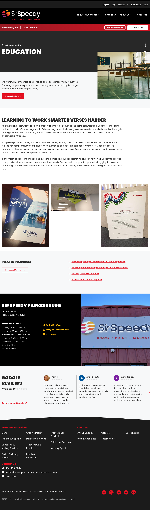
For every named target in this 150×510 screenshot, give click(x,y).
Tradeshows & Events (33, 446)
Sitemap (62, 491)
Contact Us (136, 4)
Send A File (137, 27)
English (106, 4)
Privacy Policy (7, 491)
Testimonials (108, 438)
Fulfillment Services (61, 442)
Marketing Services (36, 438)
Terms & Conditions (23, 491)
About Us (124, 14)
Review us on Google (13, 403)
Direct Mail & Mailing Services (10, 446)
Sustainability (133, 432)
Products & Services (86, 14)
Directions (49, 334)
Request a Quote (115, 27)
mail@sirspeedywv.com (55, 329)
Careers (105, 432)
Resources (141, 14)
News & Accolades (86, 438)
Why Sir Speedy (85, 432)
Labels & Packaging (31, 456)
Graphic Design (34, 432)
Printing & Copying (11, 438)
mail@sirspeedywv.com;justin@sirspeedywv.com (29, 472)
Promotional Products (57, 434)
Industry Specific (12, 45)
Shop (146, 4)
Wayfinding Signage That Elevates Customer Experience (98, 261)
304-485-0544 (31, 27)
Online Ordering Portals (10, 456)
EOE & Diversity (51, 491)
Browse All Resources (15, 270)
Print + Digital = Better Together (86, 279)
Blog (113, 4)
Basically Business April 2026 (85, 273)
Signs (4, 432)
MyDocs (121, 4)
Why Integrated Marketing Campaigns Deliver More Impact (99, 267)
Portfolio (108, 14)
